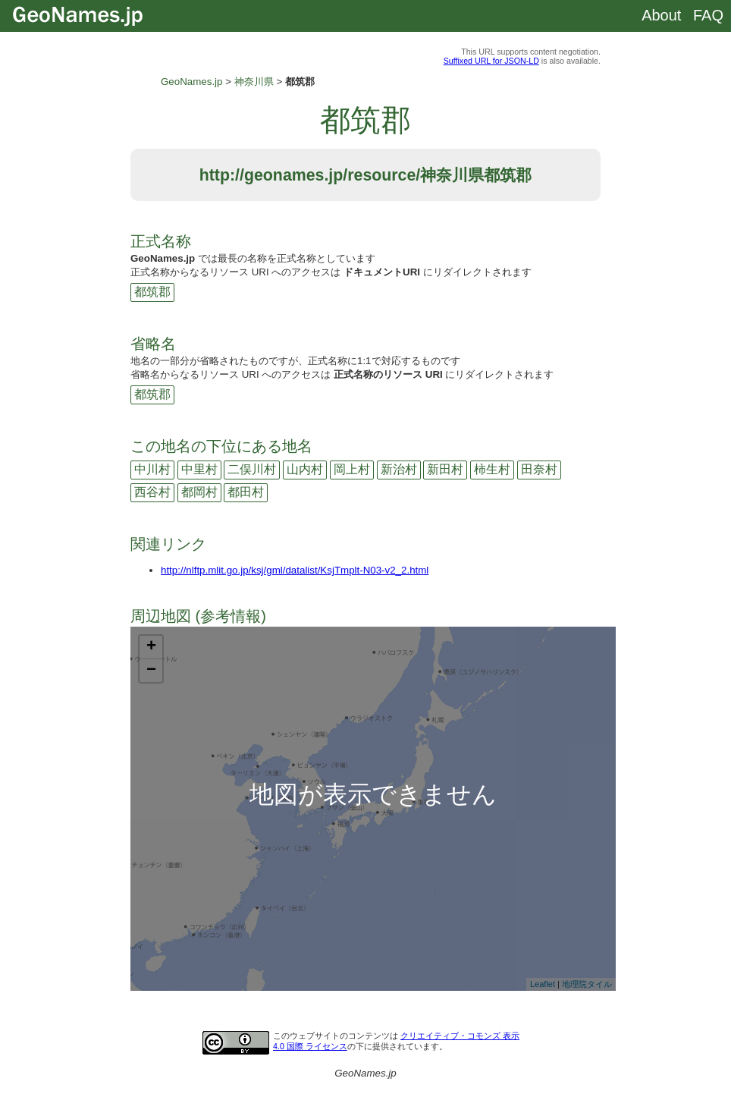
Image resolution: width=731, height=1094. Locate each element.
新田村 (445, 469)
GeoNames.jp (192, 81)
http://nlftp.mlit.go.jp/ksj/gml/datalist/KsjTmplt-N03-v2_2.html (294, 570)
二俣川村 (251, 469)
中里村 (199, 469)
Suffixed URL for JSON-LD (491, 60)
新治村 (399, 469)
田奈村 (539, 469)
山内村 (305, 469)
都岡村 (199, 492)
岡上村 (352, 469)
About (661, 15)
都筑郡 (152, 291)
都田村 (245, 492)
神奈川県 (254, 81)
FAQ (708, 15)
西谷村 (152, 492)
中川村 (152, 469)
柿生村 (492, 469)
